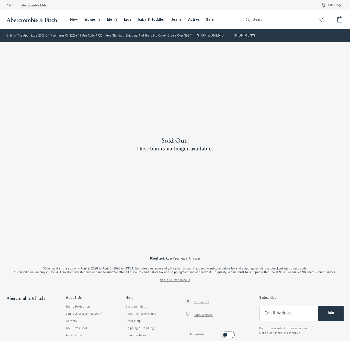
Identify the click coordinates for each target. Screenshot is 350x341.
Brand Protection (78, 306)
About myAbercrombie (141, 314)
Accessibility (75, 335)
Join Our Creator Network (83, 314)
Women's (92, 19)
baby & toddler (151, 19)
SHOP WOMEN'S (210, 35)
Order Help (133, 321)
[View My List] (322, 19)
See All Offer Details (175, 280)
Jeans (176, 19)
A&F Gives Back (77, 328)
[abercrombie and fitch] (34, 19)
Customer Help (136, 306)
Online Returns (136, 335)
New (74, 19)
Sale (210, 19)
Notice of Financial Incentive (279, 333)
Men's (112, 19)
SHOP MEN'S (244, 35)
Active (194, 19)
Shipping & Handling (140, 328)
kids (127, 19)
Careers (71, 321)
